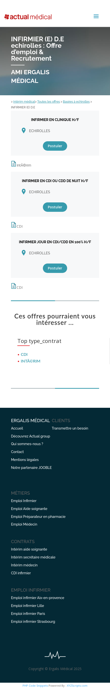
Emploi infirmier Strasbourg (33, 622)
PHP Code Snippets (35, 685)
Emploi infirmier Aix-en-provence (37, 598)
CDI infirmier (21, 573)
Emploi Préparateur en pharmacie (38, 517)
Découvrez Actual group (30, 436)
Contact (17, 452)
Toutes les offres (48, 101)
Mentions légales (25, 460)
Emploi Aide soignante (29, 509)
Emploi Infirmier (23, 501)
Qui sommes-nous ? (27, 444)
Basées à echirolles (76, 101)
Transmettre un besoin (70, 428)
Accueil (17, 428)
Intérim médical (24, 101)
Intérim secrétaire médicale (33, 557)
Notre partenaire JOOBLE (31, 468)
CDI (24, 354)
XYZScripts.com (77, 685)
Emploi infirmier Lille (27, 606)
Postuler (55, 146)
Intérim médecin (24, 565)
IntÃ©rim (30, 361)
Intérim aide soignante (29, 549)
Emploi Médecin (24, 524)
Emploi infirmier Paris (28, 614)
